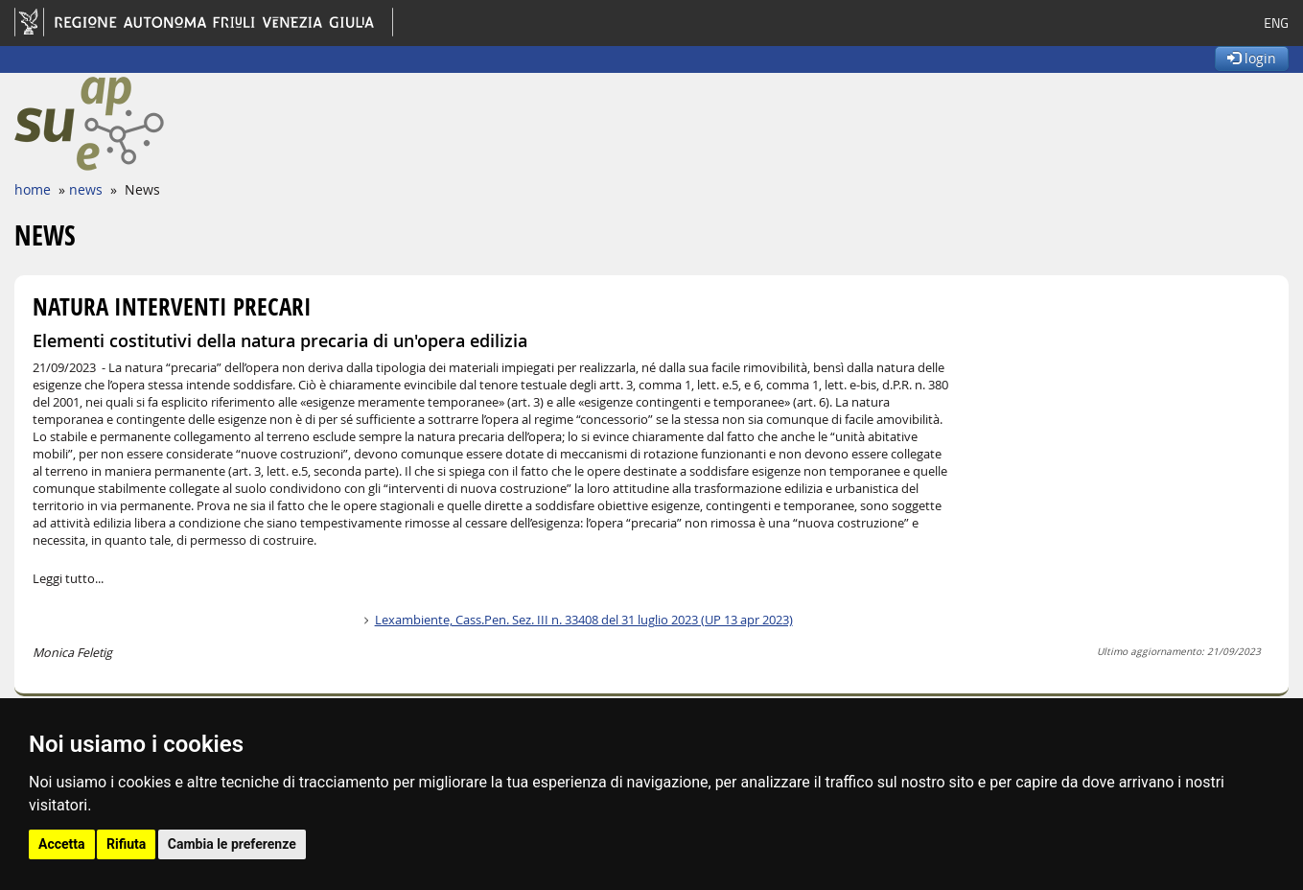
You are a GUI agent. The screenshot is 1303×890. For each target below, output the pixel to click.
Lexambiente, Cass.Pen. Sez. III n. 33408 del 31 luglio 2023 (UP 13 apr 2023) (584, 620)
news (86, 189)
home (32, 189)
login (1251, 58)
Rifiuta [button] (126, 844)
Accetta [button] (61, 844)
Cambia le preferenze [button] (232, 844)
